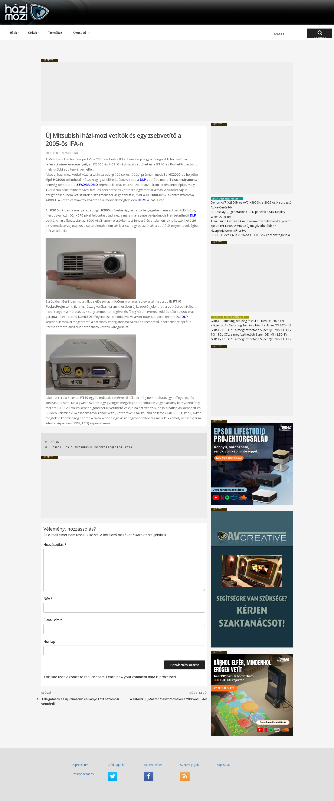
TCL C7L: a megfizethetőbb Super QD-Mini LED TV (256, 329)
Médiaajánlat (117, 764)
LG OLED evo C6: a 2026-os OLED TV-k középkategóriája (250, 235)
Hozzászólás (54, 544)
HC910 (68, 446)
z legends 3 (218, 325)
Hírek (15, 32)
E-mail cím (52, 619)
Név (48, 598)
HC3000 (56, 446)
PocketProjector (108, 446)
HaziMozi (21, 5)
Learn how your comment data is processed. (141, 676)
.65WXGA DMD (87, 184)
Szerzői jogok (189, 764)
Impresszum (80, 764)
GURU (74, 152)
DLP (143, 179)
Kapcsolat (223, 764)
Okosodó (81, 32)
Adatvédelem (153, 764)
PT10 (128, 446)
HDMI (142, 199)
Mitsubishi (83, 446)
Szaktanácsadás (83, 773)
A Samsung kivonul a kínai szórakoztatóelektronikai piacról (251, 221)
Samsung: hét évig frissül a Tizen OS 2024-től (253, 321)
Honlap (49, 641)
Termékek (57, 32)
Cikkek (34, 32)
